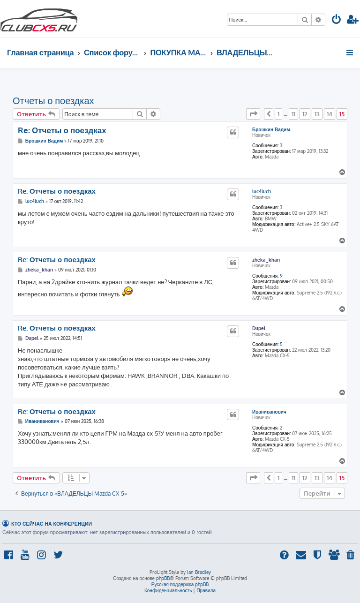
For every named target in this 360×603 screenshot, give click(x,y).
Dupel (258, 328)
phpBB (163, 578)
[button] (253, 114)
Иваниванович (269, 412)
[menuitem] (336, 20)
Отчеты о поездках (53, 100)
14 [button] (329, 114)
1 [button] (278, 114)
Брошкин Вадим (271, 129)
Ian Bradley (199, 572)
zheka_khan (266, 260)
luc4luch (261, 191)
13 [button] (317, 114)
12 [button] (305, 114)
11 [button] (293, 114)
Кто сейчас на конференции (51, 523)
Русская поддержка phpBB (180, 584)
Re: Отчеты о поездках (62, 130)
